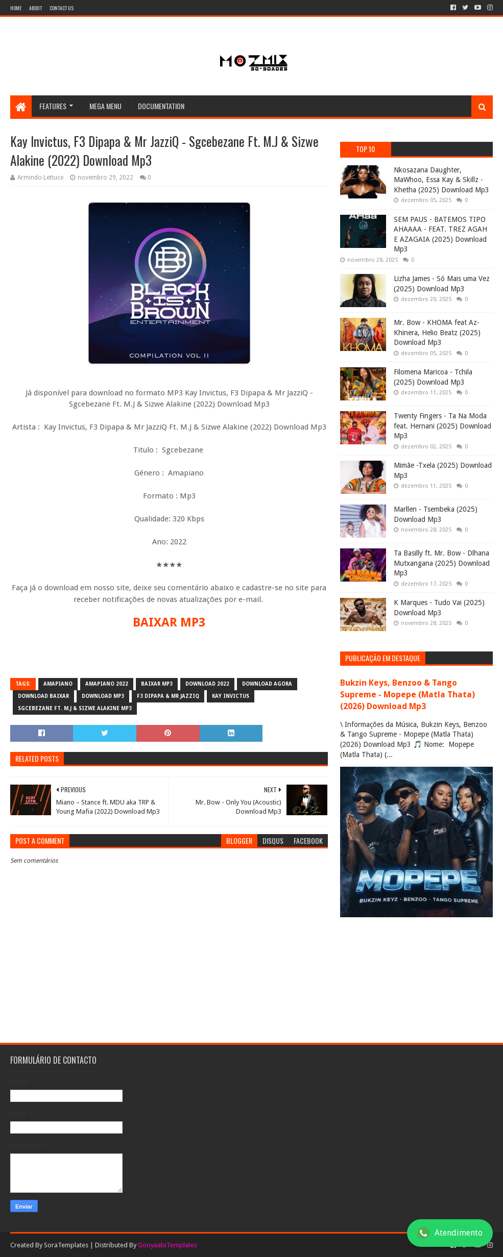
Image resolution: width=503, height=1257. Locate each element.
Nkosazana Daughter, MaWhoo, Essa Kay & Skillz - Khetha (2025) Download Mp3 (441, 180)
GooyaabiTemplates (167, 1245)
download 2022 (207, 684)
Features (52, 105)
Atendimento (450, 1233)
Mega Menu (105, 105)
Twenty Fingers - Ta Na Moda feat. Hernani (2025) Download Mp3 (442, 426)
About (35, 8)
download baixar (43, 696)
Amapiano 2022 (106, 684)
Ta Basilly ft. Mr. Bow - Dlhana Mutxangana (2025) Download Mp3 (442, 563)
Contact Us (62, 8)
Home (15, 8)
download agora (267, 684)
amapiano (58, 684)
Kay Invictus (230, 696)
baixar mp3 (157, 684)
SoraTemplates (66, 1245)
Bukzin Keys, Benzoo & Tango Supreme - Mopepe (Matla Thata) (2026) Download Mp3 (407, 694)
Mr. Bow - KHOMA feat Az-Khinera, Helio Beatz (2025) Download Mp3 (437, 332)
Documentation (161, 105)
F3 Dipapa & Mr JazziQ (168, 696)
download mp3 (103, 696)
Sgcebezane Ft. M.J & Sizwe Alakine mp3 (75, 708)
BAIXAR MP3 (169, 622)
